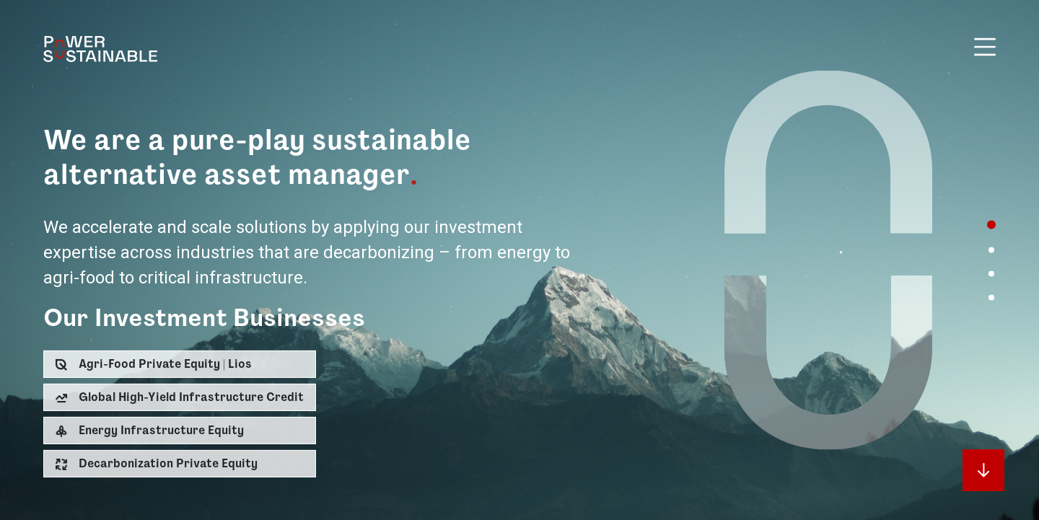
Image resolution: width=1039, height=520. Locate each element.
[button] (179, 364)
